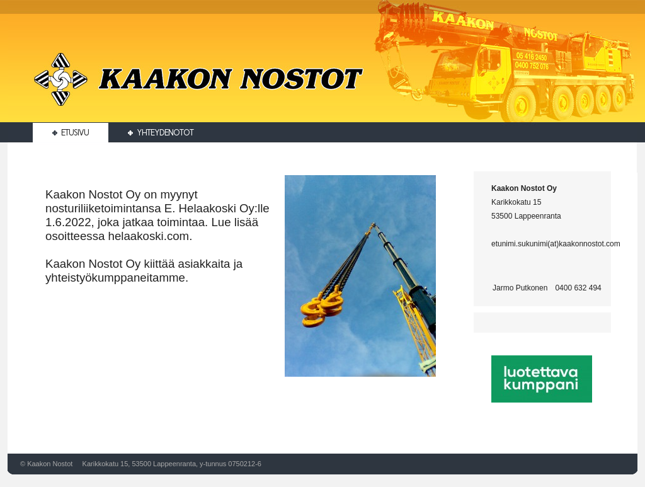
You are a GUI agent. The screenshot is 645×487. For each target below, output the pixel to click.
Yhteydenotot (160, 132)
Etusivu (70, 132)
